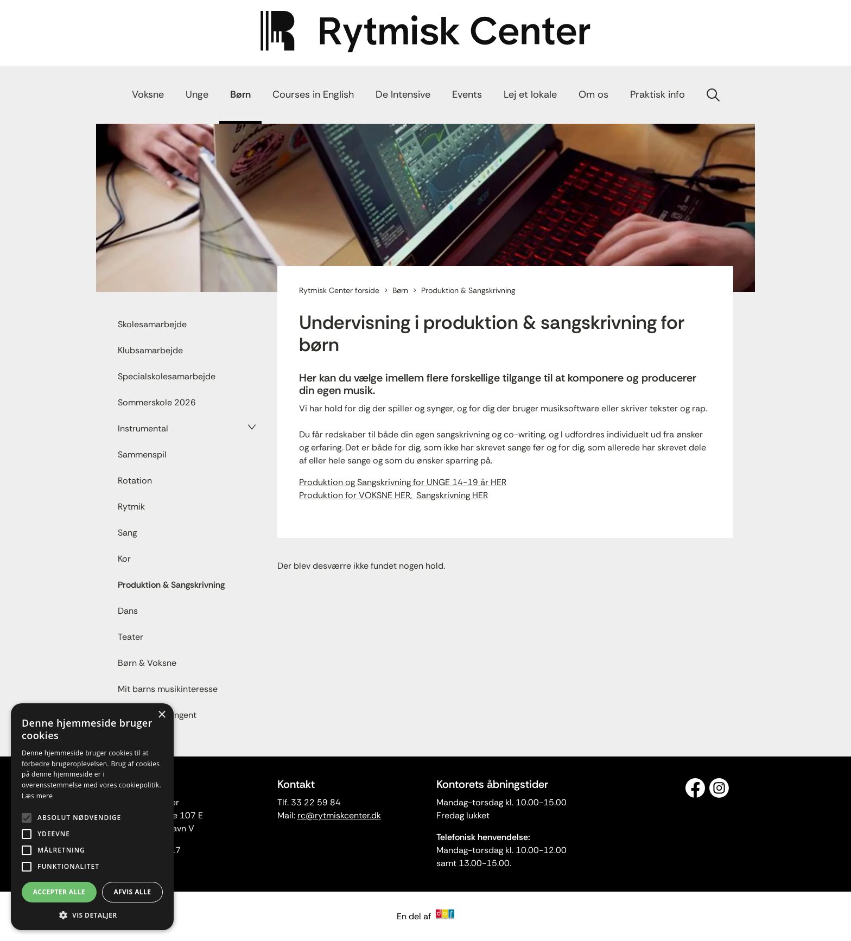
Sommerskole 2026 (157, 402)
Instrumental (143, 428)
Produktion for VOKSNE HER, (356, 495)
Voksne (148, 94)
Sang (127, 532)
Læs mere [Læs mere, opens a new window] (37, 795)
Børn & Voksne (147, 663)
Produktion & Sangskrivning (171, 584)
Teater (130, 637)
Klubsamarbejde (150, 350)
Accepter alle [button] (59, 892)
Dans (128, 610)
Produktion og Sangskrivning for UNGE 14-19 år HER (402, 482)
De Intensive (403, 94)
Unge (197, 94)
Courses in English (313, 94)
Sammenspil (142, 454)
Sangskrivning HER (452, 495)
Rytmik (131, 506)
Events (467, 94)
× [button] (161, 715)
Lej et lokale (530, 94)
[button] (92, 914)
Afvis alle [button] (132, 892)
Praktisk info (657, 94)
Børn (240, 94)
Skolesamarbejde (152, 324)
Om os (593, 94)
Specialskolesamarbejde (166, 376)
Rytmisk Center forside (339, 290)
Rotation (135, 480)
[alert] (92, 816)
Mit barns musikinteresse (168, 689)
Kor (124, 558)
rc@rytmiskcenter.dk (339, 815)
